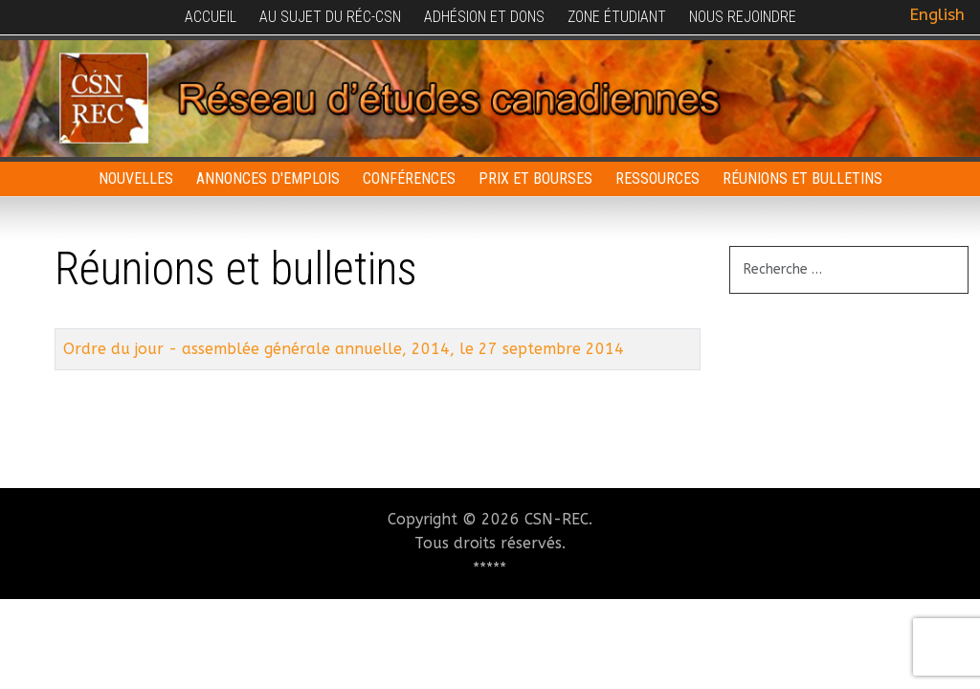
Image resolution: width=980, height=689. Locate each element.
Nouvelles (136, 178)
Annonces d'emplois (268, 178)
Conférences (409, 178)
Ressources (657, 178)
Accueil (210, 17)
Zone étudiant (617, 17)
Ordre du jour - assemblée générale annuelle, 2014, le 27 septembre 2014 (343, 349)
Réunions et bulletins (802, 178)
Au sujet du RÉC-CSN (330, 17)
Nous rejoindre (742, 17)
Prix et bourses (535, 178)
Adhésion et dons (484, 17)
